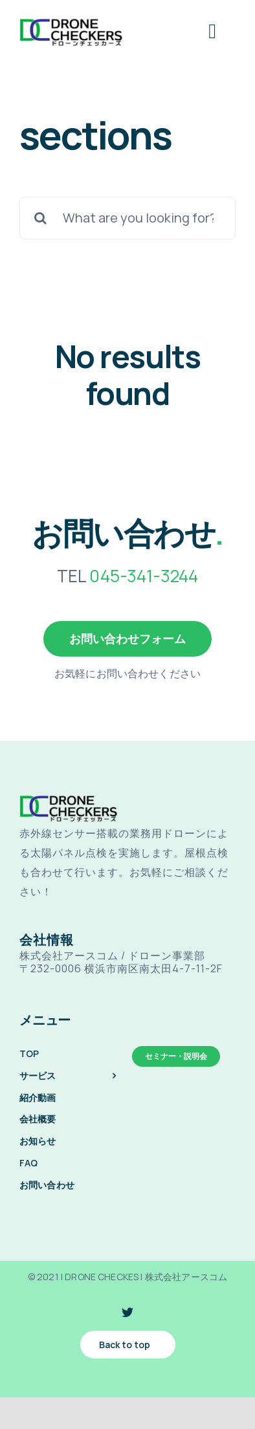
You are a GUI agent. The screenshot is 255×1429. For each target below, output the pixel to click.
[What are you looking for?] (127, 218)
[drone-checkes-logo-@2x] (71, 21)
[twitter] (127, 1312)
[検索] (40, 218)
